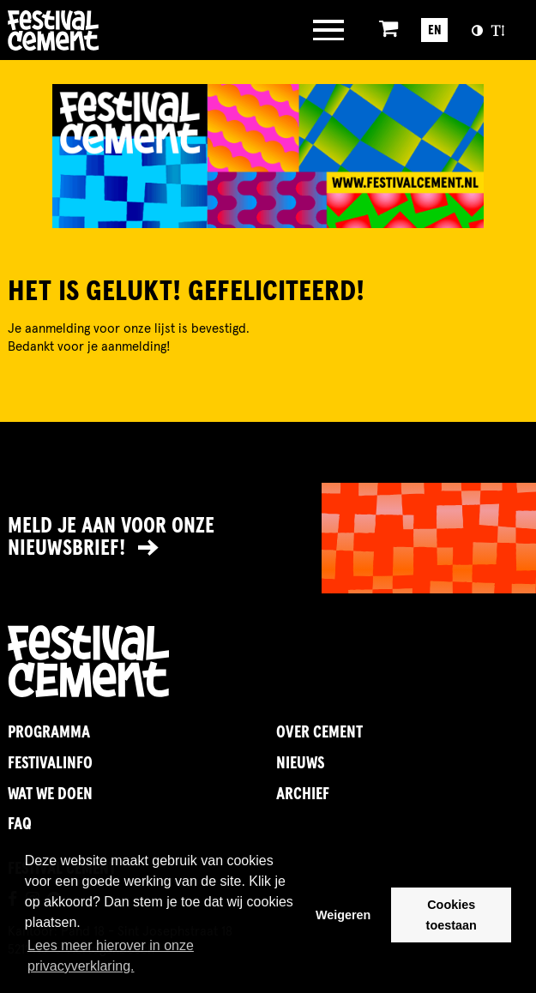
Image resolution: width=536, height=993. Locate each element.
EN (435, 30)
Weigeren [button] (343, 915)
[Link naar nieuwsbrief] (268, 538)
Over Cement (319, 733)
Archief (302, 794)
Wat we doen (50, 794)
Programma (49, 733)
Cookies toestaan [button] (451, 915)
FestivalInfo (50, 763)
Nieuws (300, 763)
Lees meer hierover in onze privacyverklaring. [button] (110, 955)
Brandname (108, 30)
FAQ (20, 824)
